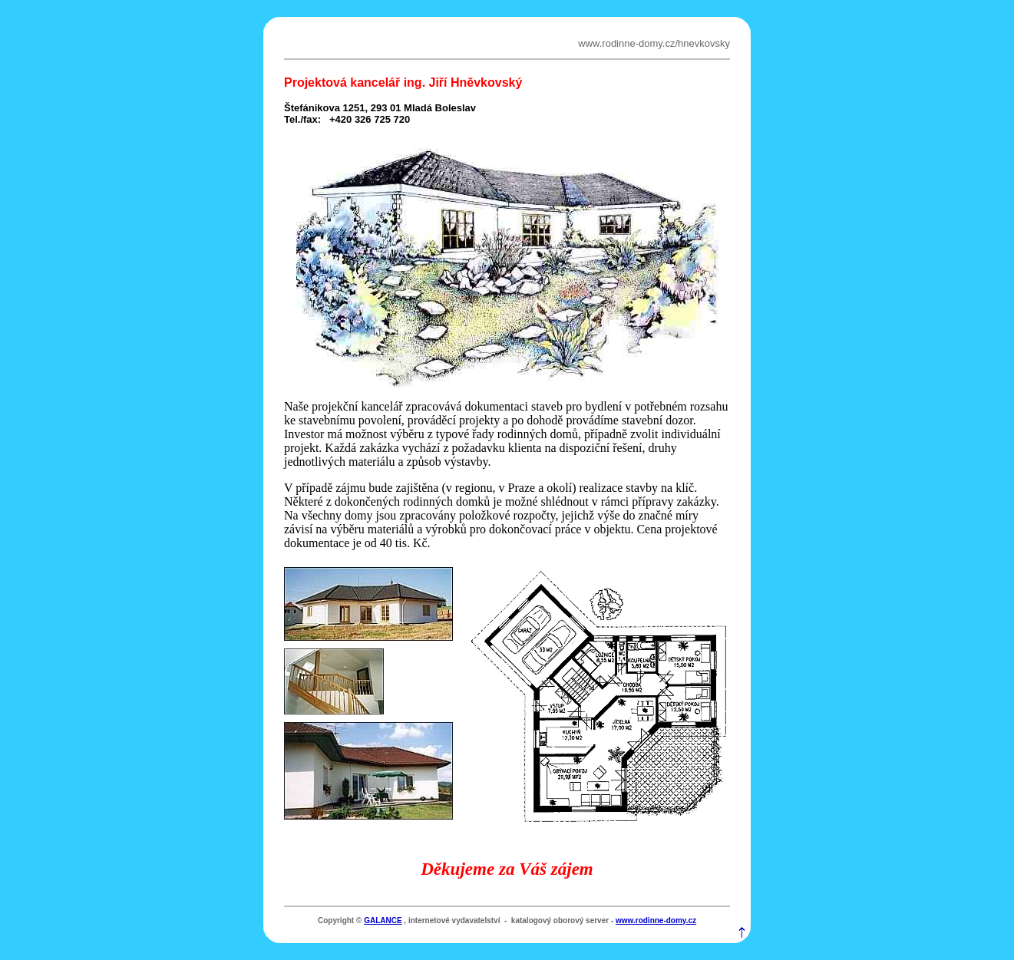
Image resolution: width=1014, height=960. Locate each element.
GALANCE (382, 920)
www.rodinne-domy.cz (656, 920)
